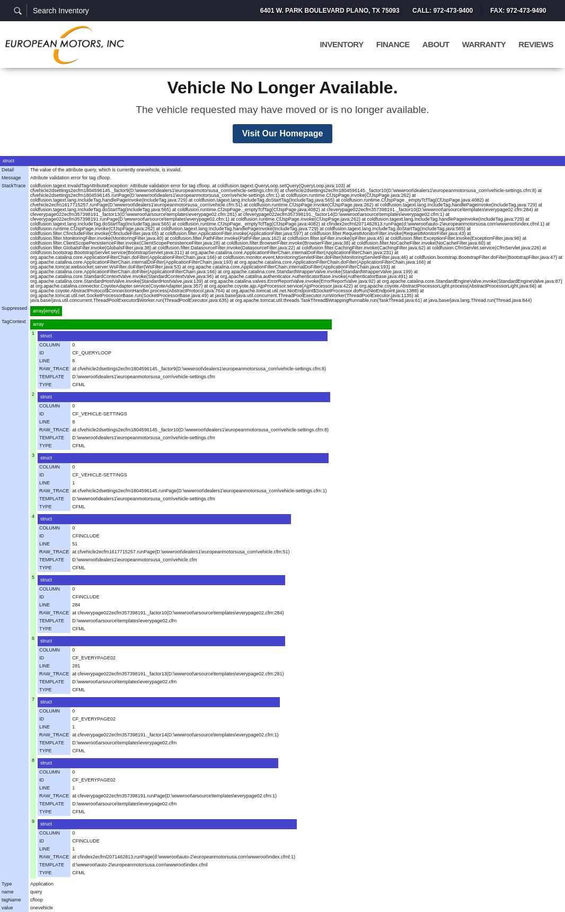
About (435, 44)
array (38, 324)
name (8, 891)
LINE (44, 360)
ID (41, 352)
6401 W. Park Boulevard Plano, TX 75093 (329, 10)
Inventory (341, 44)
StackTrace (13, 185)
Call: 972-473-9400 (442, 10)
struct (8, 160)
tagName (11, 899)
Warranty (484, 44)
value (7, 907)
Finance (393, 44)
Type (7, 884)
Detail (8, 169)
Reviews (535, 44)
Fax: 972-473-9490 (518, 10)
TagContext (14, 321)
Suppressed (14, 308)
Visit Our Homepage (282, 133)
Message (11, 177)
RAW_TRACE (54, 368)
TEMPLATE (51, 376)
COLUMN (49, 345)
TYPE (45, 384)
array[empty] (46, 311)
